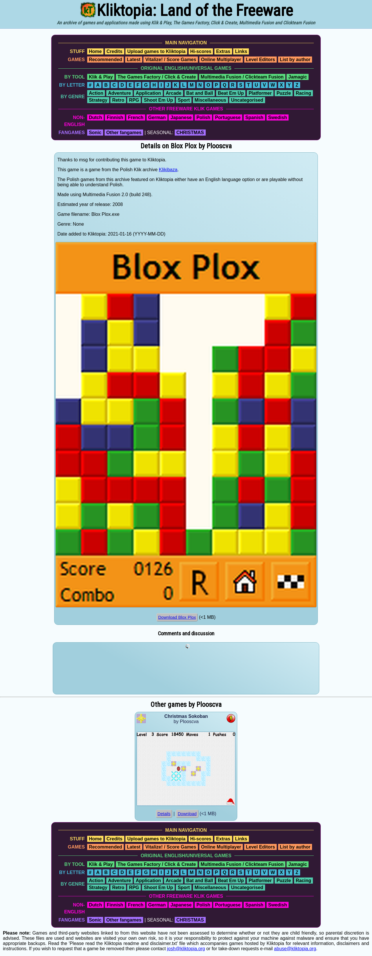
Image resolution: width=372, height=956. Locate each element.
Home (95, 51)
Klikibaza (168, 169)
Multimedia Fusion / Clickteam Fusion (242, 76)
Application (148, 93)
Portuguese (227, 117)
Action (96, 93)
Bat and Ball (199, 93)
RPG (134, 100)
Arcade (173, 93)
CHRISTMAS (190, 132)
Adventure (119, 93)
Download (187, 813)
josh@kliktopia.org (186, 948)
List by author (295, 59)
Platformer (260, 93)
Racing (303, 93)
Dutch (95, 117)
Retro (118, 100)
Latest (134, 59)
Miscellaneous (210, 100)
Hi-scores (200, 51)
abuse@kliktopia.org (295, 948)
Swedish (277, 117)
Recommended (105, 59)
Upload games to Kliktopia (156, 51)
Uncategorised (247, 100)
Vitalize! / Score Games (170, 59)
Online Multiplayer (221, 59)
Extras (223, 51)
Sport (184, 100)
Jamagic (297, 76)
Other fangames (124, 132)
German (157, 117)
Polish (203, 117)
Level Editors (260, 59)
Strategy (98, 100)
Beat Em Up (231, 93)
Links (241, 51)
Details (164, 813)
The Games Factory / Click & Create (157, 76)
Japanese (181, 117)
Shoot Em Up (158, 100)
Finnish (115, 117)
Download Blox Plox (177, 617)
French (135, 117)
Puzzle (283, 93)
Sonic (95, 132)
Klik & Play (101, 76)
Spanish (254, 117)
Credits (115, 51)
